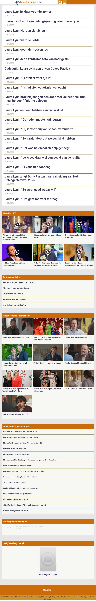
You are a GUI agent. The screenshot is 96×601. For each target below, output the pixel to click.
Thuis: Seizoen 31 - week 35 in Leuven (47, 363)
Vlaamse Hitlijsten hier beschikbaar (16, 288)
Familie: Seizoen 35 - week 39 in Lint (78, 337)
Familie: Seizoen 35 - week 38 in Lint (78, 363)
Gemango (47, 599)
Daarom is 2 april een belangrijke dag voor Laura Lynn (42, 21)
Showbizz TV (9, 213)
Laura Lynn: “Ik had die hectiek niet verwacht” (36, 87)
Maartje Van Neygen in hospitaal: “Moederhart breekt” (22, 443)
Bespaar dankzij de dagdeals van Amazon (18, 282)
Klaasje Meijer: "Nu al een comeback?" (17, 454)
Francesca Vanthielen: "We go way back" (17, 494)
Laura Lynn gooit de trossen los (26, 49)
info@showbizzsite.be (64, 597)
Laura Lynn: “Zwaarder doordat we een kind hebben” (40, 138)
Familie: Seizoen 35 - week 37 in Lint (15, 414)
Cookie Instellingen (81, 597)
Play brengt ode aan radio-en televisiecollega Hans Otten (24, 471)
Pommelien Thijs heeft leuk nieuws (16, 511)
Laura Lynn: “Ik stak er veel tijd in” (28, 78)
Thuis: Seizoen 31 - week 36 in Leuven (16, 337)
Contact (47, 590)
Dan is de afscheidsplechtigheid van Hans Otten (20, 437)
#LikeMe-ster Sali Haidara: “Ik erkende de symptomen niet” (24, 505)
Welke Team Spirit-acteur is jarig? (15, 499)
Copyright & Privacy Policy (45, 597)
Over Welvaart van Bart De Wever (15, 305)
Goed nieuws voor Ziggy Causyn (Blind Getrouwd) (21, 477)
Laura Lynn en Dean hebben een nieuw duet (34, 110)
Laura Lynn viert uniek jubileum (26, 30)
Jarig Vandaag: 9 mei (13, 543)
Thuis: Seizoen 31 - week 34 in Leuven (78, 389)
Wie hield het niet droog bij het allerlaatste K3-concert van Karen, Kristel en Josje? (15, 237)
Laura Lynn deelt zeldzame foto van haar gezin (37, 59)
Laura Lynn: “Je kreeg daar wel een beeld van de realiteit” (44, 157)
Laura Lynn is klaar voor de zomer (28, 11)
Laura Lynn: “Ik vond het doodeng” (28, 167)
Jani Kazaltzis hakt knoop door (14, 482)
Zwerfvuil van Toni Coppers (13, 294)
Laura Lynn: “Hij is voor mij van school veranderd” (39, 129)
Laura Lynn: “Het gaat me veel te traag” (32, 199)
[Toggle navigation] (91, 2)
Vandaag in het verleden (15, 521)
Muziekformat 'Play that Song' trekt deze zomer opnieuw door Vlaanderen (30, 460)
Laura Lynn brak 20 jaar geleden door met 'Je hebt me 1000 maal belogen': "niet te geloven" (45, 98)
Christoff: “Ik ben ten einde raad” (15, 449)
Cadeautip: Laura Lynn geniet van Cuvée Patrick (37, 68)
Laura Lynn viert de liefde (22, 40)
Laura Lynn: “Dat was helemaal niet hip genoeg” (37, 148)
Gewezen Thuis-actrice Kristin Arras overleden (20, 432)
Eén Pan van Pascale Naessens (14, 299)
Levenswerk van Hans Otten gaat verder (17, 465)
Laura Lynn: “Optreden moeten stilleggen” (33, 119)
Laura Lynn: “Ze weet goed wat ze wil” (31, 189)
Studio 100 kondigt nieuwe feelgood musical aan (20, 488)
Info (32, 597)
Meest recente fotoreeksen (16, 315)
